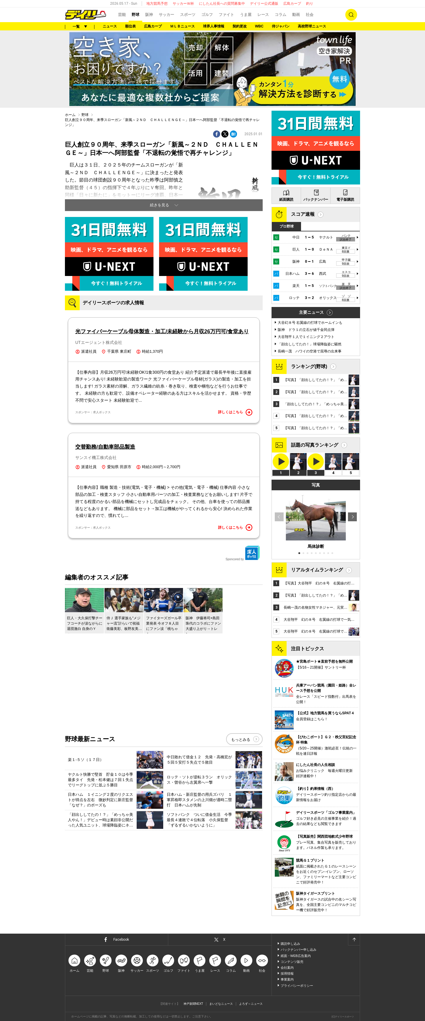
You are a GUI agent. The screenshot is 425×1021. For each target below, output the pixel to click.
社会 (309, 14)
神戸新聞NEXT (193, 1003)
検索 (351, 15)
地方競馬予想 (157, 3)
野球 (135, 14)
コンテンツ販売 (292, 961)
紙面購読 (286, 199)
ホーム (70, 115)
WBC (259, 26)
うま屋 (245, 14)
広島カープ (292, 3)
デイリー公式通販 (264, 3)
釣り (309, 3)
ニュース (110, 26)
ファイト (226, 14)
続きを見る (159, 205)
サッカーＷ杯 (183, 3)
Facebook (121, 939)
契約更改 (240, 26)
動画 (296, 14)
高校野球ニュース (312, 26)
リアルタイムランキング (317, 569)
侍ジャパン (281, 26)
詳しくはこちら (235, 412)
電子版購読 (345, 199)
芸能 (122, 14)
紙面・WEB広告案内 (296, 956)
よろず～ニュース (251, 1003)
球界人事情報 (213, 26)
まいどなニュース (221, 1003)
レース (263, 14)
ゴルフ (207, 14)
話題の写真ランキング (314, 444)
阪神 (149, 14)
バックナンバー (315, 199)
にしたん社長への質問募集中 (222, 3)
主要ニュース (311, 312)
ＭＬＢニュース (182, 26)
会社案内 (287, 967)
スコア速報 (303, 214)
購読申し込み (290, 943)
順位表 (130, 26)
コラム (280, 14)
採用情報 (287, 973)
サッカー (166, 14)
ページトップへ (354, 939)
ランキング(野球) (309, 366)
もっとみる (240, 739)
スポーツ (187, 14)
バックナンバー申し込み (298, 949)
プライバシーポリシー (297, 985)
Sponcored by (242, 553)
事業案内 (287, 979)
